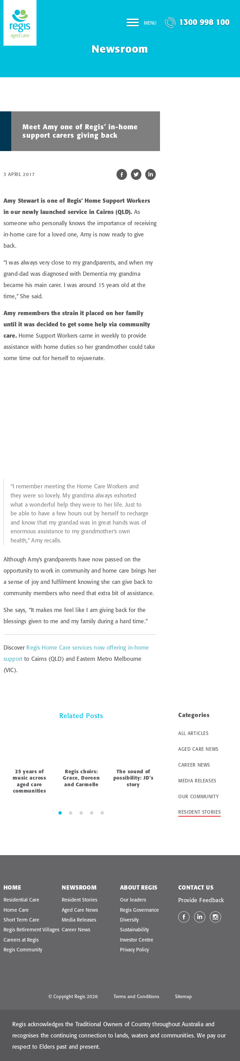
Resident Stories (199, 812)
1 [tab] (60, 812)
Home (12, 887)
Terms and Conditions (136, 996)
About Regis (138, 887)
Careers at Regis (21, 940)
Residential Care (21, 900)
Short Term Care (21, 920)
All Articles (193, 733)
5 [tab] (102, 812)
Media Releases (197, 780)
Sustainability (134, 929)
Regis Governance (139, 910)
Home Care (16, 910)
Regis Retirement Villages (31, 929)
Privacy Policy (134, 949)
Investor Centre (136, 940)
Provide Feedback (201, 900)
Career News (194, 765)
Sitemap (183, 996)
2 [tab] (70, 812)
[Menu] (142, 24)
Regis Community (23, 949)
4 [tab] (91, 812)
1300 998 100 (204, 22)
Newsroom (79, 887)
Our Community (198, 796)
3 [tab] (81, 812)
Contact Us (195, 887)
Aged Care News (198, 749)
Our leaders (133, 900)
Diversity (129, 920)
